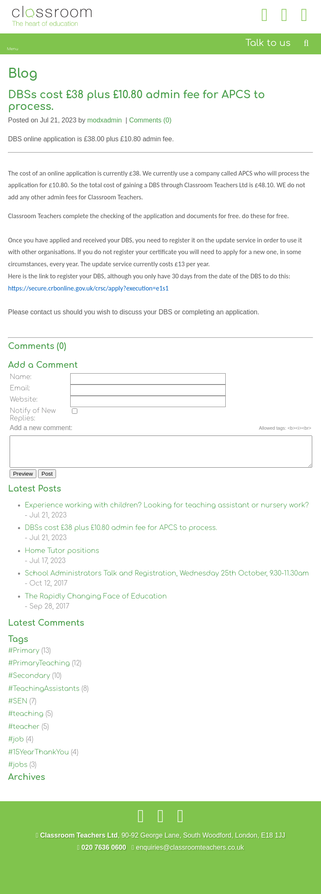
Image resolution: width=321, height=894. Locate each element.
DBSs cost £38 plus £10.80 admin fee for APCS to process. (121, 534)
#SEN (17, 707)
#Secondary (29, 682)
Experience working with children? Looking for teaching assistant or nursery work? (167, 511)
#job (16, 745)
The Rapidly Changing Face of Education (96, 602)
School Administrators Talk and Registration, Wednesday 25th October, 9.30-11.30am (167, 579)
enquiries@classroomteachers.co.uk (188, 853)
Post (47, 480)
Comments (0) (150, 120)
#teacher (23, 733)
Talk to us (267, 43)
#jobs (17, 771)
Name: (20, 377)
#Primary (23, 657)
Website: (24, 399)
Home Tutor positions (62, 557)
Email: (20, 388)
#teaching (25, 720)
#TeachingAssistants (43, 695)
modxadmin (104, 120)
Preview (23, 480)
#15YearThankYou (38, 758)
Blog (22, 74)
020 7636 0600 (101, 853)
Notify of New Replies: (33, 414)
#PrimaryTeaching (39, 669)
